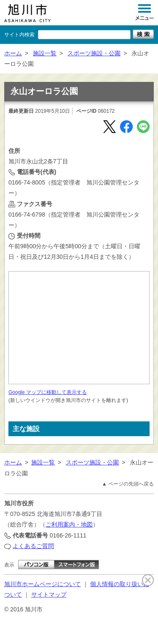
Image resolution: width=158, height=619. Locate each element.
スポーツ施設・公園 (94, 53)
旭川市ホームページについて (42, 584)
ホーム (13, 53)
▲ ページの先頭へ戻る (128, 484)
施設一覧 (44, 53)
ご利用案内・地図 (69, 524)
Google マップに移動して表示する (47, 392)
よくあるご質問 (33, 546)
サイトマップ (49, 594)
